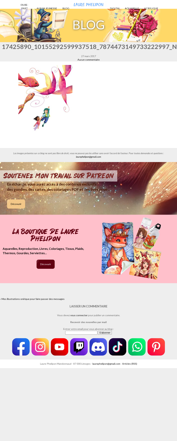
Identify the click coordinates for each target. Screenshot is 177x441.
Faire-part (24, 6)
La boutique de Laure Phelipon (45, 235)
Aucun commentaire (89, 59)
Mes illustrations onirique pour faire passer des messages (33, 298)
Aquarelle (132, 8)
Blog (66, 8)
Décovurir (16, 203)
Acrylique (151, 8)
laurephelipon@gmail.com (88, 156)
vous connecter (79, 315)
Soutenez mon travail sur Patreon (59, 176)
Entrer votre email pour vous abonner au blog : (88, 328)
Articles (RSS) (129, 363)
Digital (115, 8)
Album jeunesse (47, 8)
